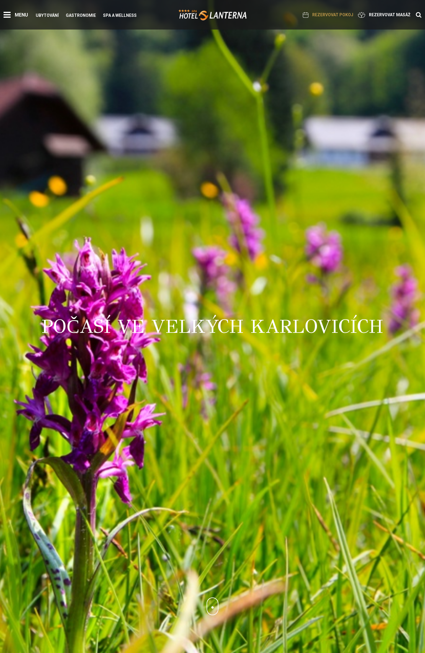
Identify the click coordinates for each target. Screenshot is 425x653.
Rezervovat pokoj (328, 15)
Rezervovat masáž (384, 15)
